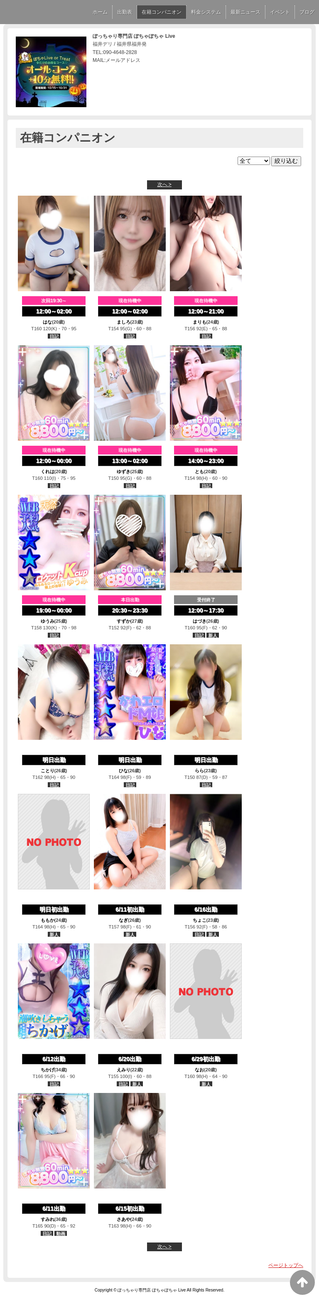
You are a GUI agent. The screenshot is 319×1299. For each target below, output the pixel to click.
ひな (123, 770)
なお (199, 1069)
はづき (199, 621)
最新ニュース (245, 12)
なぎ (123, 920)
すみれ (47, 1219)
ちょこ (199, 920)
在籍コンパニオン (162, 12)
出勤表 (124, 12)
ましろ (123, 321)
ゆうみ (47, 621)
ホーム (100, 12)
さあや (123, 1219)
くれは (47, 471)
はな (47, 321)
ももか (47, 920)
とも (199, 471)
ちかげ (47, 1069)
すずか (123, 621)
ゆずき (123, 471)
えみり (123, 1069)
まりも (199, 321)
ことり (47, 770)
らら (199, 770)
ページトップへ (285, 1265)
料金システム (206, 12)
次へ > (164, 184)
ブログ (306, 12)
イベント (280, 12)
